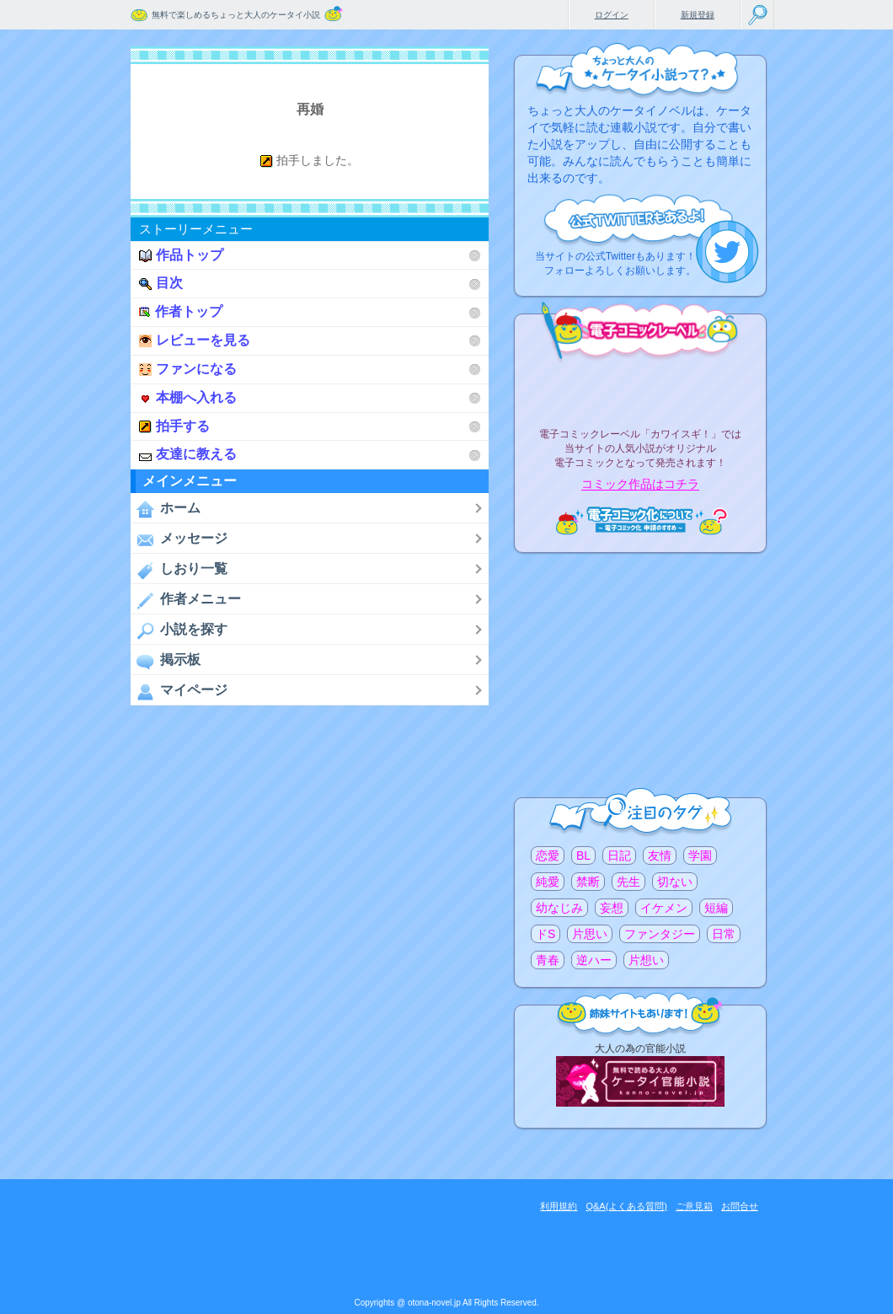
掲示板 (166, 660)
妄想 (611, 907)
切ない (674, 881)
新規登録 (697, 14)
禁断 (588, 881)
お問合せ (739, 1206)
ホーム (166, 509)
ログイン (611, 14)
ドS (545, 934)
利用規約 (558, 1206)
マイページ (179, 691)
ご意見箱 (694, 1206)
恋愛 (547, 855)
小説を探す (179, 630)
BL (583, 855)
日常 (723, 934)
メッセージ (179, 539)
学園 (700, 855)
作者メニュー (186, 600)
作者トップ (180, 311)
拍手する (174, 426)
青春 (547, 960)
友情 (659, 855)
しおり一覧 (179, 569)
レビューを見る (194, 340)
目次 (161, 283)
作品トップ (181, 255)
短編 (716, 907)
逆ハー (594, 960)
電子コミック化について (640, 520)
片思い (589, 934)
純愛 (547, 881)
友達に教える (188, 454)
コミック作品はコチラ (640, 484)
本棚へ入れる (188, 397)
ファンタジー (659, 934)
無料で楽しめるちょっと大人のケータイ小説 (236, 14)
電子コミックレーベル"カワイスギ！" (640, 389)
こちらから (727, 251)
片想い (646, 960)
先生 (628, 881)
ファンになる (188, 369)
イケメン (663, 907)
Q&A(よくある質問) (626, 1206)
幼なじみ (559, 907)
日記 (619, 855)
